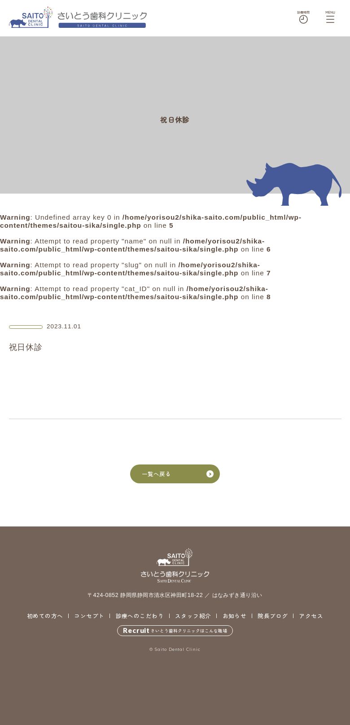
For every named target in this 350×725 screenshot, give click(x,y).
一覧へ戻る (178, 474)
